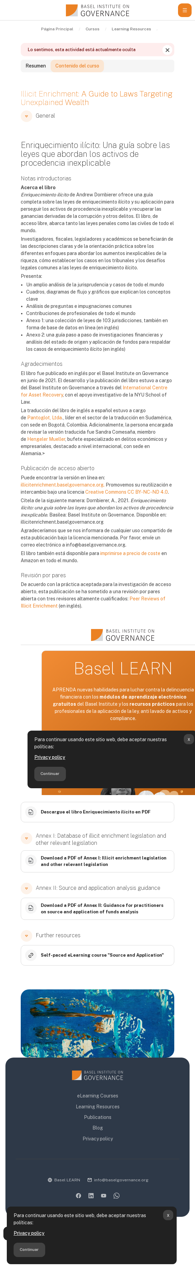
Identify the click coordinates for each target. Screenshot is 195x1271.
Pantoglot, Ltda (44, 417)
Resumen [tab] (35, 66)
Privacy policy (29, 1233)
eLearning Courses (97, 1095)
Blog (97, 1128)
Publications (97, 1117)
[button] (26, 116)
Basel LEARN (67, 1180)
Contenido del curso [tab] (77, 66)
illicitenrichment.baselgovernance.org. (63, 485)
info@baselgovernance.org (121, 1180)
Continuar (29, 1249)
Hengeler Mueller (46, 439)
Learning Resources (98, 1106)
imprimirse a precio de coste (130, 553)
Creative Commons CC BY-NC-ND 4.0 (126, 492)
